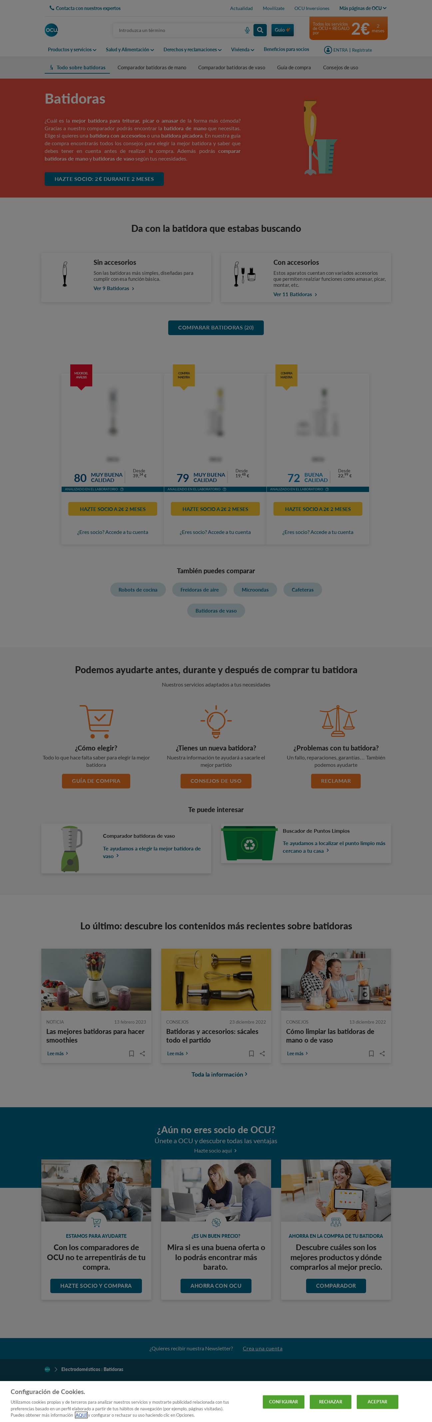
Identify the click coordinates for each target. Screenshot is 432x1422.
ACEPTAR (377, 1401)
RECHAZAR (330, 1401)
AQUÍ (81, 1415)
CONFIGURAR (283, 1401)
